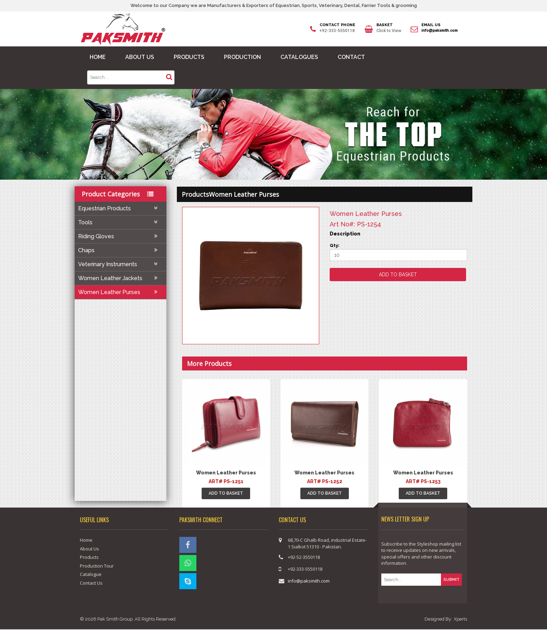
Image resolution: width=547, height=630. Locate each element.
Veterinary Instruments (120, 264)
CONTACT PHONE (337, 25)
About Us (89, 549)
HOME (98, 57)
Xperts (460, 619)
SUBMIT (452, 579)
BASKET (384, 25)
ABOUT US (139, 57)
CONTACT (351, 57)
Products (89, 557)
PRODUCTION (242, 57)
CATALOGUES (299, 57)
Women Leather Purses (120, 292)
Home (86, 540)
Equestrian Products (120, 208)
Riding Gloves (120, 236)
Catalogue (91, 574)
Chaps (120, 250)
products (195, 194)
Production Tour (97, 566)
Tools (120, 222)
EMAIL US (431, 25)
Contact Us (91, 583)
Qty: (334, 245)
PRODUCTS (189, 57)
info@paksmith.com (439, 30)
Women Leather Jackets (120, 278)
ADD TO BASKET (226, 493)
